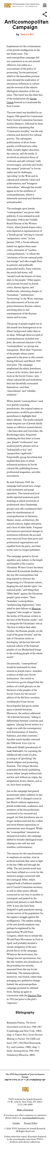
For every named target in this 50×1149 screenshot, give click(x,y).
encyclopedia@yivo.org (33, 1117)
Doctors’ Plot (34, 995)
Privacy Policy (30, 1123)
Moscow (36, 608)
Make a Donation (25, 1109)
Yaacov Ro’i (27, 34)
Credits (16, 1123)
